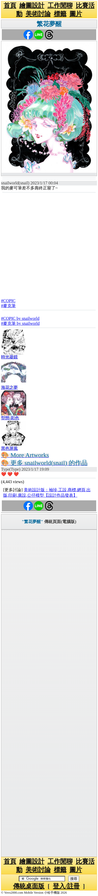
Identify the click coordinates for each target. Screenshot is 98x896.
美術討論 (38, 13)
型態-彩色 (10, 418)
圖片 (76, 13)
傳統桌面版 (28, 886)
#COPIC (8, 300)
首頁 (10, 5)
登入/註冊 (66, 886)
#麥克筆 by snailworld (20, 323)
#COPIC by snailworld (20, 318)
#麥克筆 (8, 305)
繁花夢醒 (49, 24)
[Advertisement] (49, 244)
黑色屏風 (9, 448)
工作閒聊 (60, 5)
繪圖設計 (31, 5)
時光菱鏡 (9, 357)
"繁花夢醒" (32, 521)
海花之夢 (9, 387)
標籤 (60, 13)
